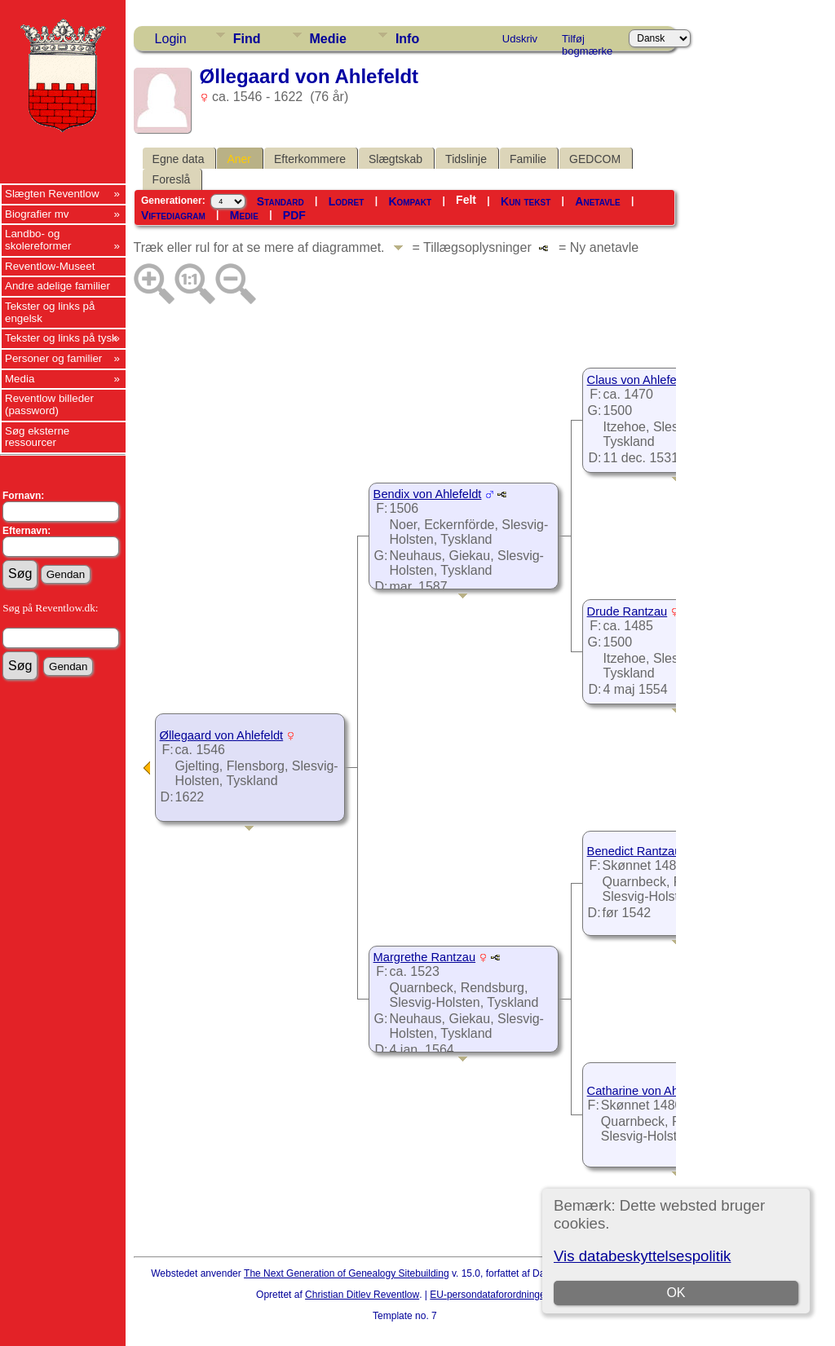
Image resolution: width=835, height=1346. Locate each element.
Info (407, 39)
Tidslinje (466, 158)
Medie (328, 39)
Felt (466, 199)
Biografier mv (37, 214)
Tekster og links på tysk (61, 338)
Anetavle (597, 201)
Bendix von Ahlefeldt (427, 494)
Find (247, 39)
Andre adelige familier (57, 286)
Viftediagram (173, 215)
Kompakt (409, 201)
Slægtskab (395, 158)
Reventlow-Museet (50, 266)
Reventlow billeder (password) (49, 404)
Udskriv (519, 39)
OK (676, 1293)
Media (19, 379)
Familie (528, 158)
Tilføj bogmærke (587, 42)
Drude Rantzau (627, 611)
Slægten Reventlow (52, 194)
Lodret (346, 201)
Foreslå (171, 179)
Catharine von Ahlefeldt (649, 1090)
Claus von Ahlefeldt (638, 379)
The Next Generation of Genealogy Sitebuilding (346, 1273)
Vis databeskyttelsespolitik (642, 1255)
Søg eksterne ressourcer (37, 437)
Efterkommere (310, 158)
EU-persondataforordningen (490, 1294)
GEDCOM (595, 158)
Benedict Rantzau (634, 851)
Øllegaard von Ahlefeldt (222, 735)
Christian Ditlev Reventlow (362, 1294)
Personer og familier (53, 358)
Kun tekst (525, 201)
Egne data (178, 158)
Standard (280, 201)
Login (171, 39)
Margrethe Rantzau (424, 957)
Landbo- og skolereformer (38, 239)
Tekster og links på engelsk (50, 312)
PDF (294, 215)
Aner (239, 158)
